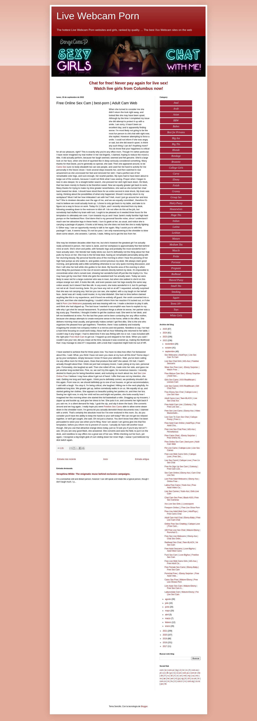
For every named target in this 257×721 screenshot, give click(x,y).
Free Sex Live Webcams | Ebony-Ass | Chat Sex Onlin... (181, 537)
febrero (168, 622)
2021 (165, 631)
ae (164, 678)
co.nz (198, 681)
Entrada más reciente (66, 459)
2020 (165, 635)
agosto (168, 599)
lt (185, 678)
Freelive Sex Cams (113, 406)
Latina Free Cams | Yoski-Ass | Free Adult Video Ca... (180, 486)
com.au (185, 673)
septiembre (170, 351)
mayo (167, 611)
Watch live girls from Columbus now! (128, 88)
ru (168, 676)
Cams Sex (61, 167)
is (174, 673)
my (189, 676)
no (161, 678)
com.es (195, 670)
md (184, 676)
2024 (165, 333)
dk (168, 673)
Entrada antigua (142, 459)
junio (167, 607)
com (161, 670)
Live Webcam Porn (97, 15)
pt (160, 673)
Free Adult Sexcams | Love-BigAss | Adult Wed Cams (180, 549)
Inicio (105, 459)
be (199, 673)
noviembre (170, 344)
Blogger (144, 706)
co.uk (193, 678)
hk (166, 684)
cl (180, 670)
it (175, 681)
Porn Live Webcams (72, 303)
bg (177, 670)
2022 (165, 340)
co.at (179, 673)
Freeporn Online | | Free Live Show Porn (182, 507)
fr (165, 676)
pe (162, 684)
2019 (165, 638)
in (168, 681)
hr (198, 678)
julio (167, 603)
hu (172, 681)
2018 (165, 642)
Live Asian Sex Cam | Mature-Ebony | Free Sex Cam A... (181, 587)
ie (165, 670)
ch (189, 678)
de (162, 676)
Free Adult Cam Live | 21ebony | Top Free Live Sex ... (180, 405)
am (172, 678)
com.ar (171, 670)
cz (164, 673)
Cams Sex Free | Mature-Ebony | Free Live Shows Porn (181, 581)
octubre (168, 348)
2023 (165, 337)
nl (176, 678)
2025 (165, 329)
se (181, 676)
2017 (165, 646)
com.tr (180, 681)
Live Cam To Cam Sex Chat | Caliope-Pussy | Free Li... (181, 418)
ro (187, 670)
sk (172, 676)
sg (182, 678)
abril (167, 614)
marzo (168, 618)
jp (179, 678)
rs (185, 681)
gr (171, 673)
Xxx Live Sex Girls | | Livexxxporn (179, 504)
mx (197, 676)
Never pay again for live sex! (141, 83)
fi (189, 670)
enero (168, 626)
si (177, 676)
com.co (163, 681)
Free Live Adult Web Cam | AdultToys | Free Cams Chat (181, 512)
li (174, 676)
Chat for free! (101, 83)
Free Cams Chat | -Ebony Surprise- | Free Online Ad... (180, 436)
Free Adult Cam (77, 337)
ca (193, 676)
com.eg (191, 681)
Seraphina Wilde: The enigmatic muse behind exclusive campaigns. (93, 474)
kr (183, 670)
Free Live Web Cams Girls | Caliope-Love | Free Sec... (181, 455)
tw (168, 678)
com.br (193, 673)
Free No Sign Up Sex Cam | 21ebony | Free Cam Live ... (181, 467)
